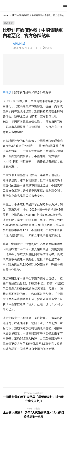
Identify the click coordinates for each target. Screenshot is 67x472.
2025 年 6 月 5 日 (22, 47)
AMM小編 (19, 43)
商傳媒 (7, 92)
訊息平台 (8, 23)
